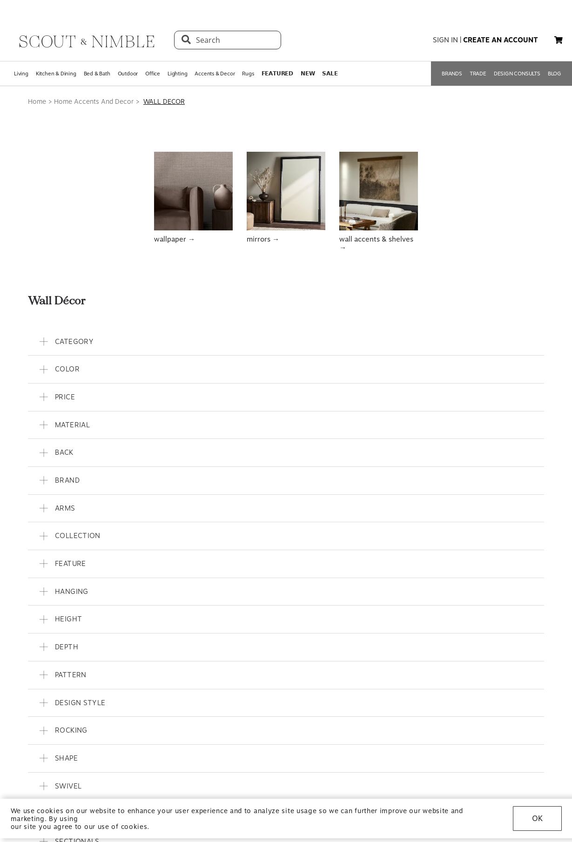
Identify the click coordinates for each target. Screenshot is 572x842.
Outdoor (128, 73)
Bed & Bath (97, 73)
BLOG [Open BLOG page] (554, 73)
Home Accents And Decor (94, 101)
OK (537, 818)
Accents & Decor (215, 73)
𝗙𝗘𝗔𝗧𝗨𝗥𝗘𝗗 (277, 73)
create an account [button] (500, 40)
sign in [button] (445, 40)
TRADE (478, 73)
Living (21, 73)
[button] (558, 40)
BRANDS (452, 73)
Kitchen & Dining (56, 73)
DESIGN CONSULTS (517, 73)
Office (152, 73)
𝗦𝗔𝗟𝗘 (329, 73)
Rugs (248, 73)
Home (37, 101)
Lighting (177, 73)
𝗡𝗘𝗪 (308, 73)
